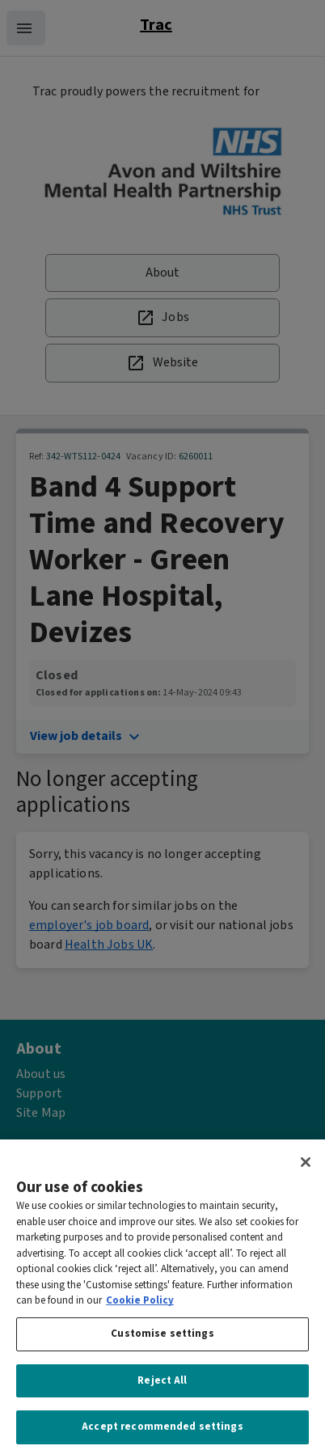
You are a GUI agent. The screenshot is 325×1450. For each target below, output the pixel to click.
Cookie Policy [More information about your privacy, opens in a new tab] (140, 1309)
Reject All (162, 1388)
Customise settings (162, 1341)
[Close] (305, 1170)
